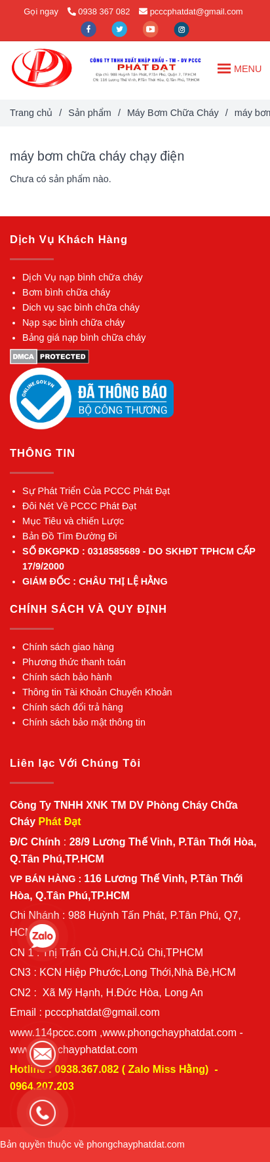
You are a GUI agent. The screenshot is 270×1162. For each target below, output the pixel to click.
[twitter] (120, 28)
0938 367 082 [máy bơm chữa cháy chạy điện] (99, 11)
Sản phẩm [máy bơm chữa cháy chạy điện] (89, 112)
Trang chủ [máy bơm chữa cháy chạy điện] (31, 112)
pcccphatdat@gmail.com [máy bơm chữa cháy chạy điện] (191, 11)
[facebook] (90, 28)
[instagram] (181, 28)
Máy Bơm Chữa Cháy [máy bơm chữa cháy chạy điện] (173, 112)
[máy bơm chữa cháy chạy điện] (41, 68)
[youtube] (152, 28)
